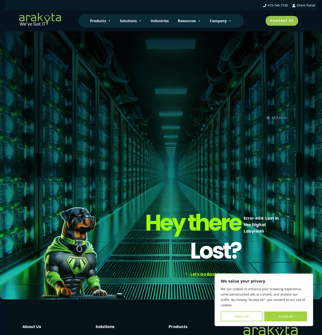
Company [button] (221, 20)
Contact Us (282, 20)
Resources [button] (189, 20)
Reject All (242, 316)
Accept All (285, 316)
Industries (160, 20)
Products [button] (100, 20)
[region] (264, 300)
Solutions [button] (131, 20)
